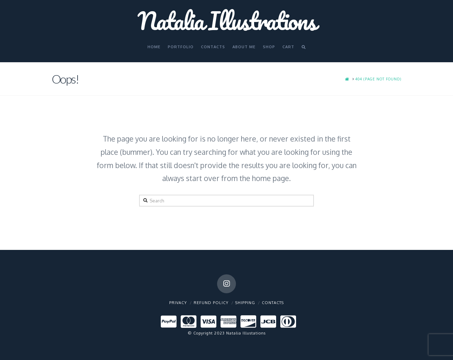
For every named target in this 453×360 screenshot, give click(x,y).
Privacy (178, 302)
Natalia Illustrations (226, 20)
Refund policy (211, 302)
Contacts (273, 302)
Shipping (245, 302)
